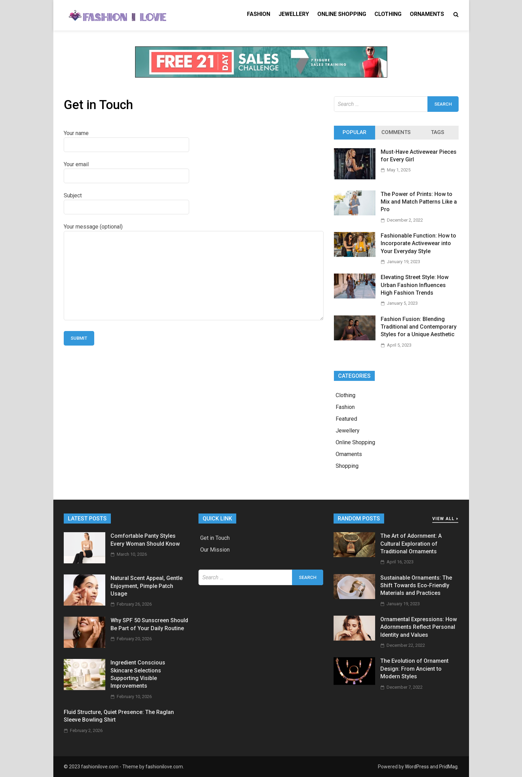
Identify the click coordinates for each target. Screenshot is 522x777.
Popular (354, 132)
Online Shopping (341, 14)
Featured (346, 419)
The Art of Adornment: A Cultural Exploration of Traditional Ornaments (411, 544)
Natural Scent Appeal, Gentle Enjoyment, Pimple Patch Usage (146, 586)
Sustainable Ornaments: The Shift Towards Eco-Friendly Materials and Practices (416, 585)
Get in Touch (215, 538)
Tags (437, 132)
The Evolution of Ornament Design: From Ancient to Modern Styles (414, 669)
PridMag (448, 766)
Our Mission (215, 549)
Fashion (258, 14)
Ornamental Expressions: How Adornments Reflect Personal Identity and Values (418, 627)
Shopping (347, 466)
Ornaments (427, 14)
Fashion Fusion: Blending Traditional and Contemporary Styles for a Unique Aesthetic (419, 327)
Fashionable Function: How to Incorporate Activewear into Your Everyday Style (418, 243)
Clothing (387, 14)
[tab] (354, 133)
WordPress (417, 766)
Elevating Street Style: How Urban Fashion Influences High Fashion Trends (415, 285)
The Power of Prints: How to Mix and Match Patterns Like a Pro (419, 202)
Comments (395, 132)
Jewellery (293, 14)
